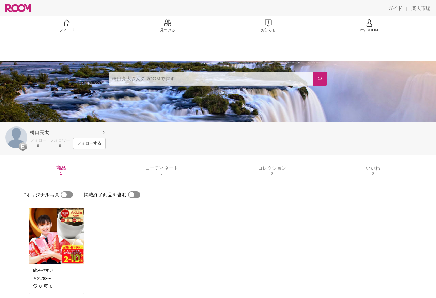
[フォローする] (89, 143)
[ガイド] (395, 8)
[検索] (320, 79)
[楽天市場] (421, 8)
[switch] (67, 194)
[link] (56, 236)
